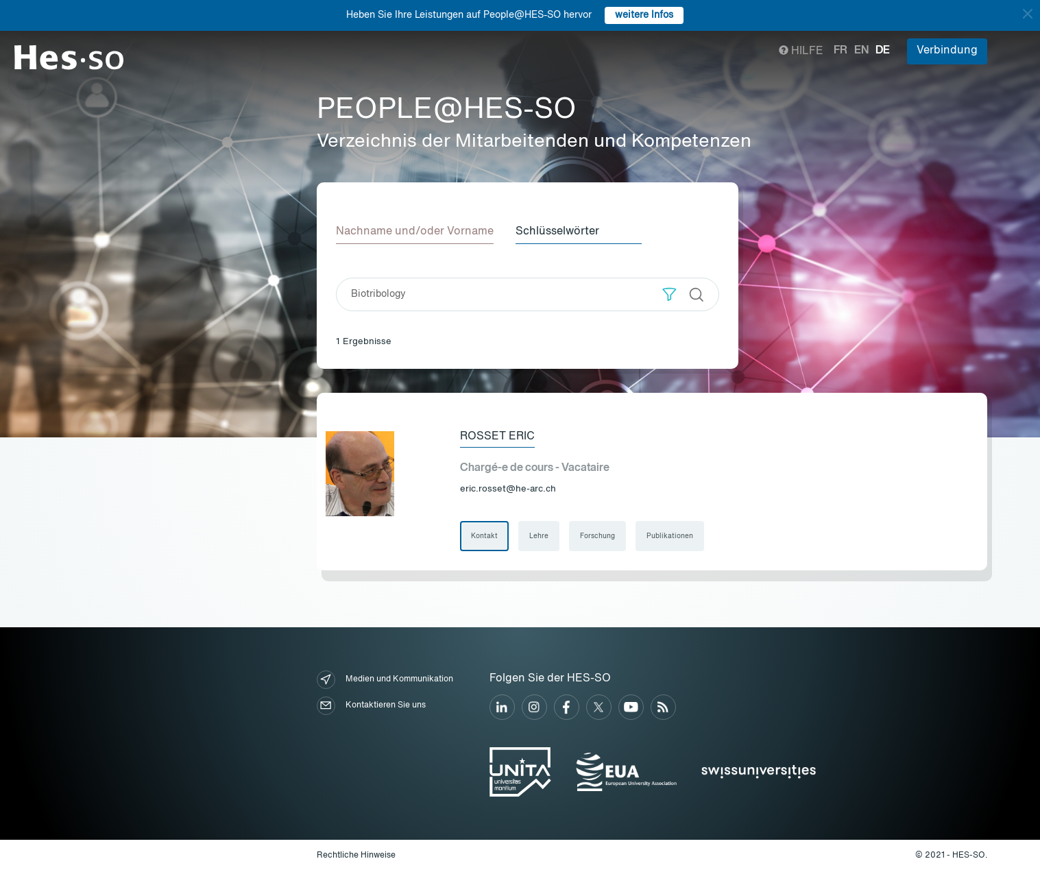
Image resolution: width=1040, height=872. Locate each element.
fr (840, 50)
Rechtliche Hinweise (356, 855)
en (861, 50)
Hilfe (801, 51)
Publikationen (669, 536)
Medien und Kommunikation (385, 679)
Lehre (538, 536)
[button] (669, 294)
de (882, 50)
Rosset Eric (497, 436)
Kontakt (484, 536)
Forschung (597, 536)
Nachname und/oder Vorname (415, 231)
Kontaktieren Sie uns (371, 706)
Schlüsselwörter (557, 231)
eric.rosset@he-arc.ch (508, 489)
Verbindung (947, 50)
